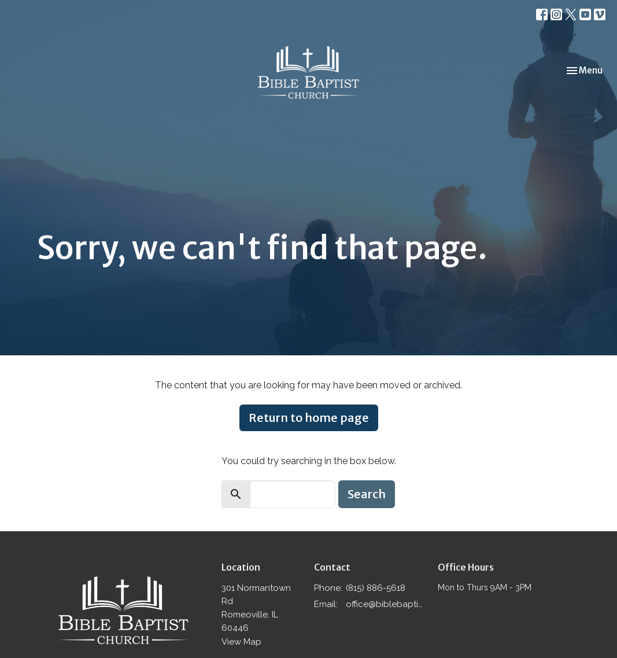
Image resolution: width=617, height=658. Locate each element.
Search (367, 494)
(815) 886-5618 (375, 588)
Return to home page (309, 417)
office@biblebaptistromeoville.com (386, 604)
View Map (241, 642)
